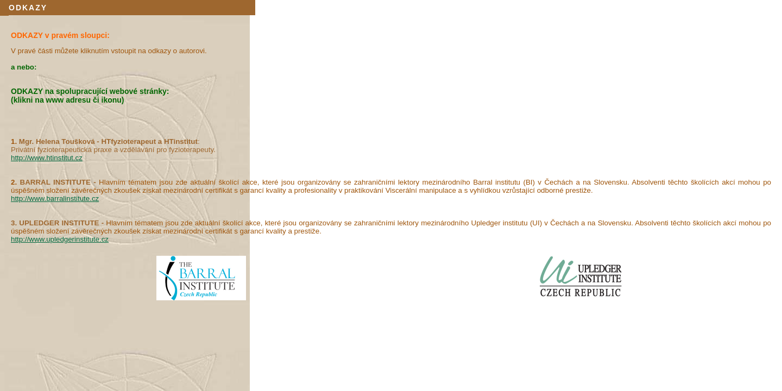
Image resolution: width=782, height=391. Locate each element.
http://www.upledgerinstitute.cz (60, 239)
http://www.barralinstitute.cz (55, 198)
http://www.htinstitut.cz (47, 158)
